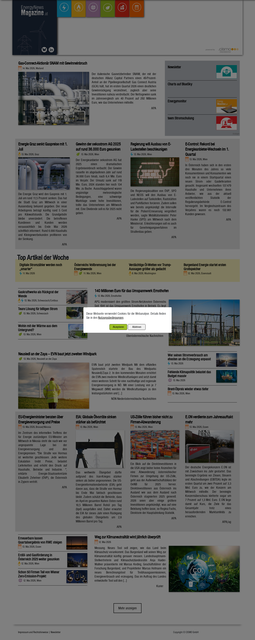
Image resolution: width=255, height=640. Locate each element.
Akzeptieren (118, 326)
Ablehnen (136, 326)
